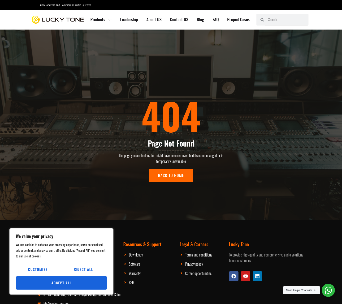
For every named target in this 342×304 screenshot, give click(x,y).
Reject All (83, 270)
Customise (38, 270)
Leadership (129, 19)
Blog (200, 19)
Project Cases (238, 19)
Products (101, 19)
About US (153, 19)
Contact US (179, 19)
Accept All (61, 283)
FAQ (216, 19)
